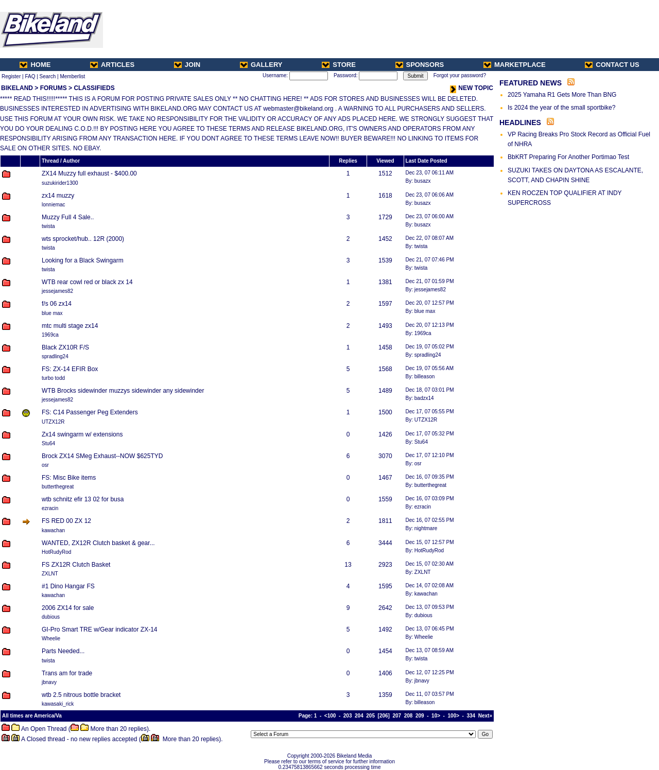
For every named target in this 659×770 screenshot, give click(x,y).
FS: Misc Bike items (69, 477)
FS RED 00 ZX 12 (66, 520)
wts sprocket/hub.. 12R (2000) (83, 238)
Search (48, 76)
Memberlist (72, 76)
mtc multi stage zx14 (70, 325)
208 (408, 716)
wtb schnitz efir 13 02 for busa (83, 499)
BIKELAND (17, 88)
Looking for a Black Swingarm (83, 260)
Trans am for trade (67, 673)
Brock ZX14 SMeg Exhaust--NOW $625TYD (102, 456)
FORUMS (53, 88)
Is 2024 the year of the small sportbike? (561, 107)
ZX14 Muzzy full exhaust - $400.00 (89, 173)
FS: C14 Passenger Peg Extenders (90, 412)
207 (396, 716)
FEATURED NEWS (530, 83)
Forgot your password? (459, 75)
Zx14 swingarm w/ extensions (82, 434)
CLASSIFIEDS (94, 88)
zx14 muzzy (58, 195)
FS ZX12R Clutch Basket (76, 564)
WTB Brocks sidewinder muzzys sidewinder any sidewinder (123, 390)
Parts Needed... (63, 651)
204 (359, 716)
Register (11, 76)
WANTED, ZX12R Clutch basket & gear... (98, 543)
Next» (485, 716)
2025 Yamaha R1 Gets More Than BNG (562, 94)
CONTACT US (612, 64)
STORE (339, 64)
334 (471, 716)
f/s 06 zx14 (57, 303)
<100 (330, 716)
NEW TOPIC (471, 88)
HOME (35, 64)
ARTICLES (112, 64)
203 (347, 716)
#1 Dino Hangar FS (68, 586)
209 (419, 716)
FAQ (30, 76)
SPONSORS (419, 64)
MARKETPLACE (514, 64)
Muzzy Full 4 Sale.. (68, 217)
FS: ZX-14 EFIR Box (70, 369)
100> (454, 716)
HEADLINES (520, 122)
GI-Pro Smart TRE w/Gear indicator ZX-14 (100, 629)
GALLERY (261, 64)
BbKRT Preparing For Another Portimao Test (568, 157)
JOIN (187, 64)
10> (435, 716)
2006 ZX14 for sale (68, 607)
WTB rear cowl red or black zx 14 (87, 282)
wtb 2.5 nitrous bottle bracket (81, 694)
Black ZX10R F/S (65, 347)
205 (370, 716)
